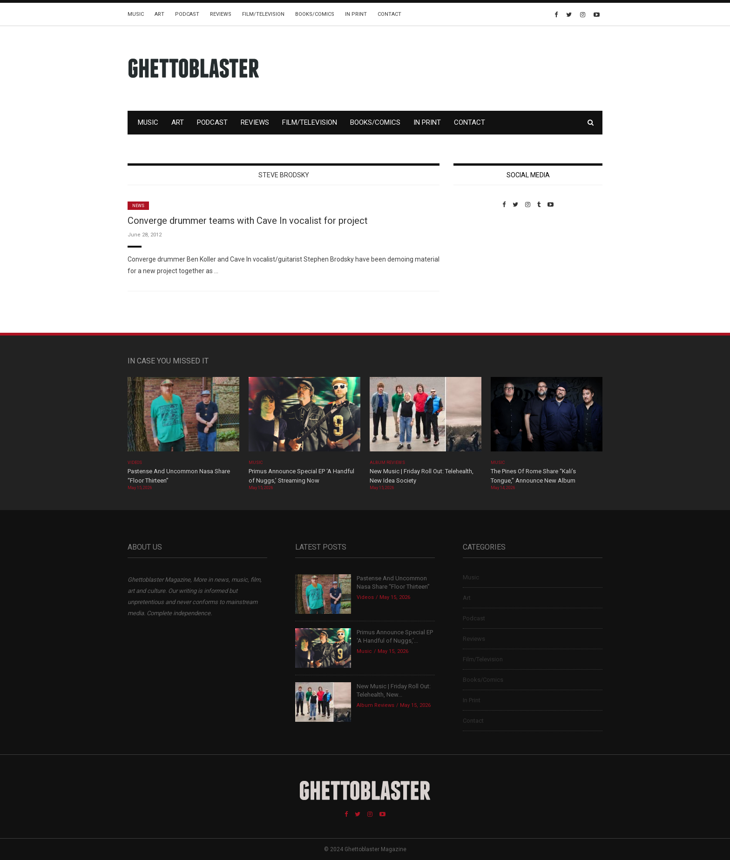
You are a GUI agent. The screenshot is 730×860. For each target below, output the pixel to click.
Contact (389, 14)
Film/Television (263, 14)
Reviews (220, 14)
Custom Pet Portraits (480, 272)
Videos (135, 462)
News (138, 205)
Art (159, 14)
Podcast (187, 14)
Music (136, 14)
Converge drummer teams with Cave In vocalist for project (248, 220)
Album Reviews (387, 462)
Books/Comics (314, 14)
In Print (356, 14)
